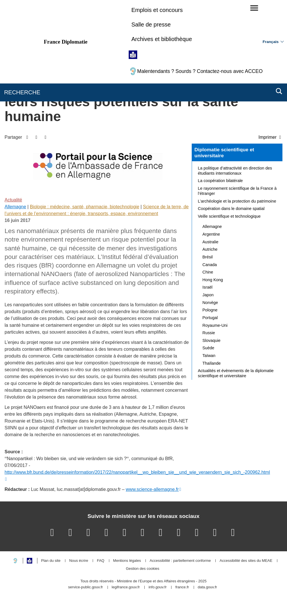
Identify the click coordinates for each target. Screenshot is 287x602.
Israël (208, 287)
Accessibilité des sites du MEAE (246, 560)
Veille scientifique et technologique (229, 216)
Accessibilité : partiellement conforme (180, 560)
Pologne (210, 310)
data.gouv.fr (207, 587)
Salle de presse (151, 24)
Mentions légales (127, 560)
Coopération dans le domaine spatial (231, 208)
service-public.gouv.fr (85, 587)
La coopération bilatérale (220, 180)
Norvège (210, 302)
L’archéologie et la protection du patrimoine (237, 201)
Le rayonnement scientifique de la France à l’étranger (237, 191)
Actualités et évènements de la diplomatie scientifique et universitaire (236, 373)
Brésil (208, 257)
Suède (209, 348)
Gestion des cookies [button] (142, 568)
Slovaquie (212, 340)
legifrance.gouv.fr (126, 587)
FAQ (100, 560)
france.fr (182, 587)
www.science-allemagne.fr (152, 489)
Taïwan (209, 355)
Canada (210, 264)
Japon (208, 295)
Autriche (210, 249)
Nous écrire (78, 560)
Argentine (211, 234)
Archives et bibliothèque (161, 39)
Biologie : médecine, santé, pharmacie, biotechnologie (84, 206)
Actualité (13, 199)
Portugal (210, 317)
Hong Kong (213, 279)
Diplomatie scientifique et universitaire (224, 153)
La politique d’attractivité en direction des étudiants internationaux (235, 171)
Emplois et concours (157, 10)
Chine (208, 272)
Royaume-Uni (215, 325)
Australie (211, 242)
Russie (209, 332)
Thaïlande (212, 363)
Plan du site (50, 560)
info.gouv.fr (158, 587)
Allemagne (15, 206)
